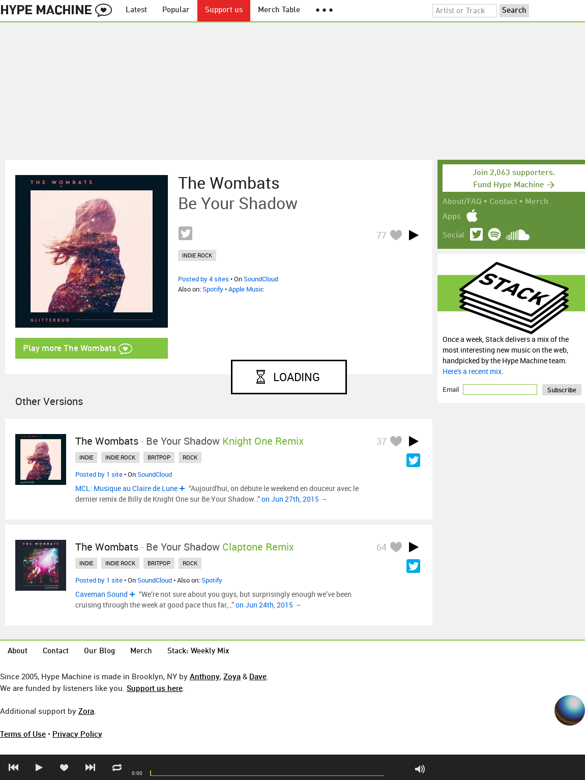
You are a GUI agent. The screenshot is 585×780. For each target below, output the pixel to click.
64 (381, 547)
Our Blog (99, 651)
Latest (136, 10)
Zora (86, 711)
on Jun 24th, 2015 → (269, 605)
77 (381, 235)
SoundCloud (261, 278)
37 (381, 441)
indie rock (197, 255)
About (17, 651)
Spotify (212, 289)
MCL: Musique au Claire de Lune (126, 488)
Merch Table (279, 10)
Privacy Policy (77, 734)
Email (451, 389)
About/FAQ (462, 202)
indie (86, 457)
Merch (536, 202)
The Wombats (229, 182)
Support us (224, 10)
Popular (176, 10)
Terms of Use (23, 734)
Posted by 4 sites (203, 278)
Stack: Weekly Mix (198, 651)
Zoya (232, 676)
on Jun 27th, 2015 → (294, 499)
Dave (258, 676)
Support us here (155, 688)
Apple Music (246, 289)
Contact (503, 202)
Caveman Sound (101, 594)
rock (190, 457)
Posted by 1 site (99, 474)
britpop (159, 457)
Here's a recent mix (472, 371)
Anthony (205, 676)
